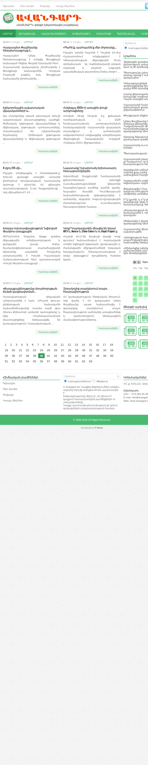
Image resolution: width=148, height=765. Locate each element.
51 (6, 361)
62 (83, 361)
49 (104, 355)
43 (62, 355)
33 (104, 350)
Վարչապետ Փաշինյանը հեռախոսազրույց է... (20, 48)
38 (27, 355)
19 (6, 350)
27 (62, 350)
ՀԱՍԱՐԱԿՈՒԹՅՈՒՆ (53, 33)
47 (90, 355)
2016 (131, 317)
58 (55, 361)
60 (69, 361)
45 (76, 355)
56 (41, 361)
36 (13, 355)
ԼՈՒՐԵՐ (8, 33)
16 (97, 344)
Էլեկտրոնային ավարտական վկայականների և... (23, 109)
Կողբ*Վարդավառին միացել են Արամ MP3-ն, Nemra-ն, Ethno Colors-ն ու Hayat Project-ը (90, 229)
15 (90, 344)
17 (104, 344)
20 (13, 350)
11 (62, 344)
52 (13, 361)
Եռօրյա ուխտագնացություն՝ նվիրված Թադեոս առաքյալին (30, 229)
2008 (131, 343)
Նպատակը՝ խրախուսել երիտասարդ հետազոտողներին (89, 169)
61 (76, 361)
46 (83, 355)
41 (48, 355)
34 (111, 350)
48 (97, 355)
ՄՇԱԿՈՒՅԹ (103, 33)
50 (111, 355)
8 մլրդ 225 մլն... (12, 168)
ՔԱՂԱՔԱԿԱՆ (27, 33)
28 (69, 350)
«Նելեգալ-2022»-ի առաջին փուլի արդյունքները (85, 109)
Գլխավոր (8, 5)
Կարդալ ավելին (48, 87)
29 (76, 350)
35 (6, 355)
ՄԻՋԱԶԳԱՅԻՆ (81, 33)
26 (55, 350)
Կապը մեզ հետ (65, 5)
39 (34, 355)
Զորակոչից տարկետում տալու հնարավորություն (85, 289)
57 (48, 361)
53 (20, 361)
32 (97, 350)
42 (55, 355)
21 (20, 350)
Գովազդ (45, 5)
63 (90, 361)
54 (27, 361)
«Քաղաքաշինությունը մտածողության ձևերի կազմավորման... (30, 289)
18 (111, 344)
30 (83, 350)
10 (55, 344)
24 (41, 350)
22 (27, 350)
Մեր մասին (27, 5)
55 (34, 361)
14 (83, 344)
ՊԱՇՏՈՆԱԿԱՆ (126, 33)
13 (76, 344)
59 (62, 361)
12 (69, 344)
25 (48, 350)
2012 (131, 330)
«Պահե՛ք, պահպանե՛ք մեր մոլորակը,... (90, 47)
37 (20, 355)
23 (34, 350)
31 (90, 350)
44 (69, 355)
